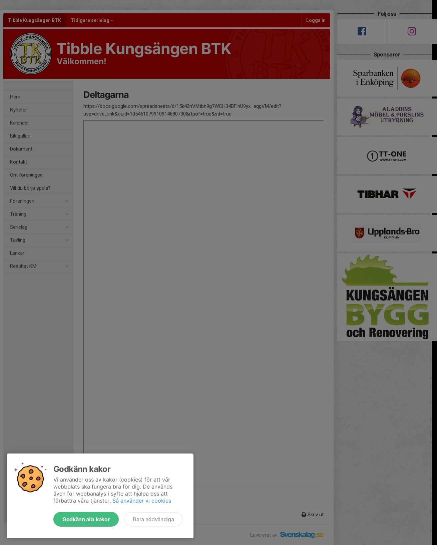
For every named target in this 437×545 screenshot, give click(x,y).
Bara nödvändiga (153, 519)
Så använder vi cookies (141, 500)
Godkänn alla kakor (86, 519)
